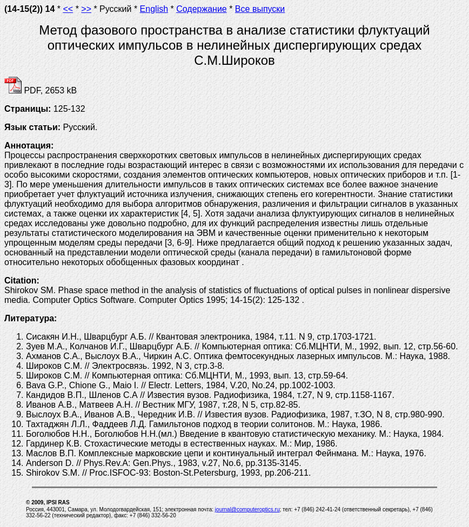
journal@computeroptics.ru (247, 509)
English (154, 8)
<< (68, 8)
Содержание (201, 8)
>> (86, 8)
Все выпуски (260, 8)
